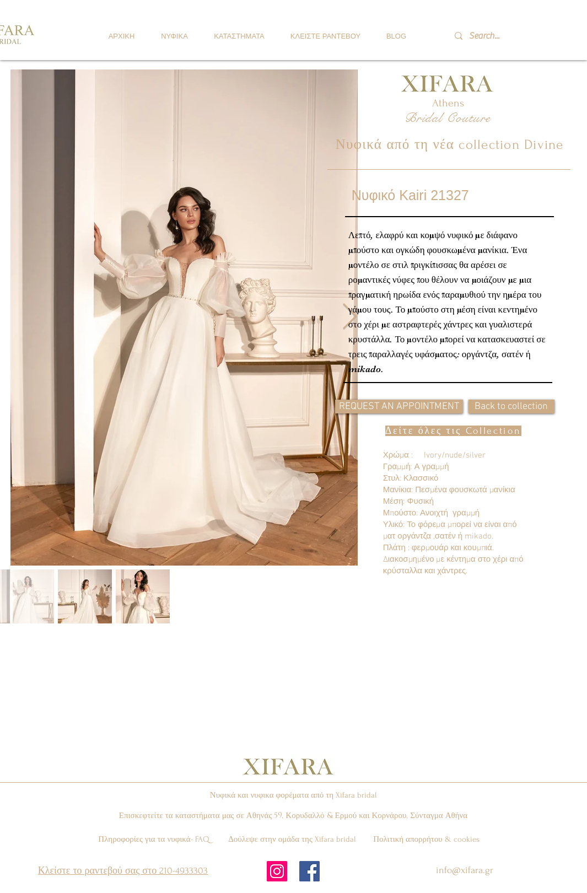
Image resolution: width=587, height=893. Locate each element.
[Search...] (499, 36)
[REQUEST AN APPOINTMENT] (399, 406)
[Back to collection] (511, 406)
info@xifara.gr (464, 870)
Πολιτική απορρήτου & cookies (426, 839)
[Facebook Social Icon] (309, 871)
